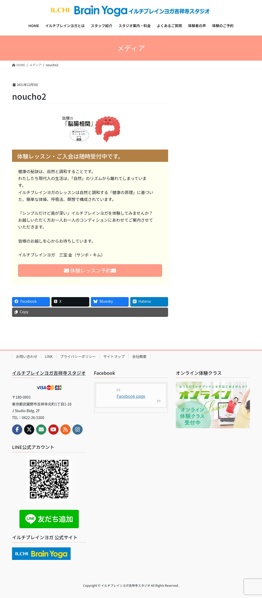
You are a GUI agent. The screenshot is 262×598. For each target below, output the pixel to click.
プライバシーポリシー (78, 356)
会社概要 (139, 356)
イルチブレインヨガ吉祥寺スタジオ (49, 372)
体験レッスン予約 (90, 270)
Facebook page (131, 396)
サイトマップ (114, 356)
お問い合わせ (26, 356)
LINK (49, 356)
